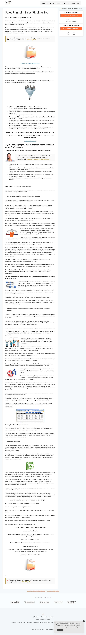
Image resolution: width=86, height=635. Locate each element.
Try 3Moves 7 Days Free (53, 591)
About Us (66, 3)
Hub (52, 3)
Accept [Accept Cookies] (60, 631)
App (78, 3)
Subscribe (59, 3)
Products (45, 3)
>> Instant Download (30, 141)
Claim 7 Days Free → (27, 582)
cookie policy (75, 628)
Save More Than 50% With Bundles (36, 591)
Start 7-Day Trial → (32, 40)
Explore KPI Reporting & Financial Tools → (38, 159)
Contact (73, 3)
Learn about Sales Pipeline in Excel (30, 63)
